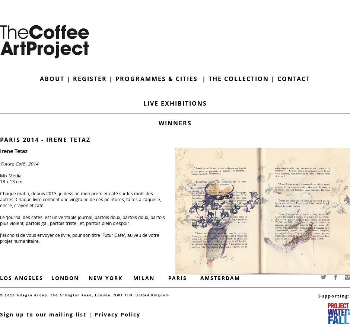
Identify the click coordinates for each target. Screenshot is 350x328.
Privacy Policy (117, 314)
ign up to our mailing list (45, 314)
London (65, 278)
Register (90, 79)
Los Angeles (21, 278)
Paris (177, 278)
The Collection (240, 79)
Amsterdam (220, 278)
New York (105, 278)
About (52, 79)
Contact (293, 79)
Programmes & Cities (158, 79)
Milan (144, 278)
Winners (175, 123)
